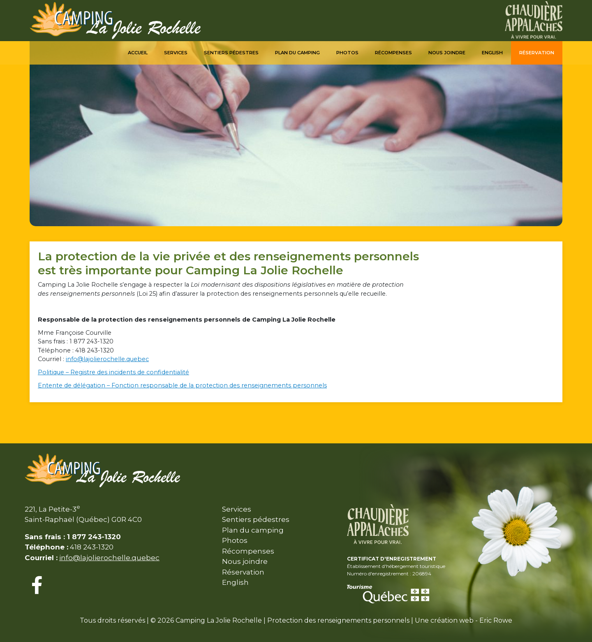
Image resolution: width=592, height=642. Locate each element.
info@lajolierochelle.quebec (107, 359)
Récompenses (393, 53)
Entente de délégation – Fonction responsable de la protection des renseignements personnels (182, 385)
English (492, 53)
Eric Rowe (495, 620)
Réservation (536, 53)
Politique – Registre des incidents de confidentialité (113, 372)
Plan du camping (297, 53)
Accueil (138, 53)
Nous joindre (446, 53)
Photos (347, 53)
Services (175, 53)
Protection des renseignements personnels (338, 620)
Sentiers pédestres (231, 53)
